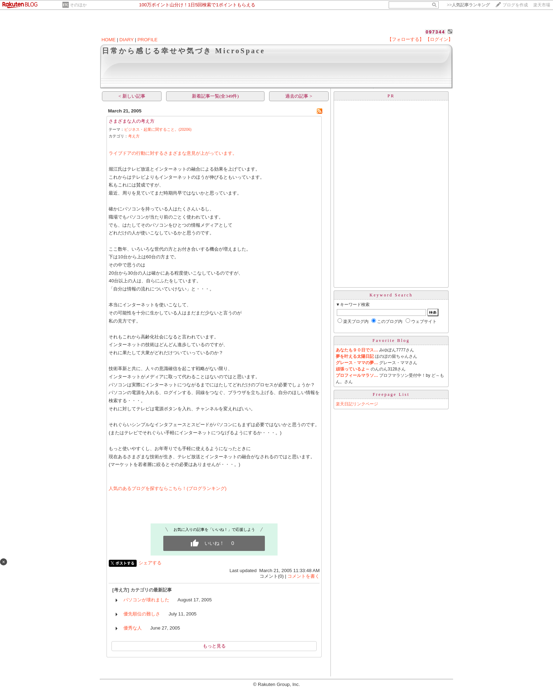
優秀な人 (132, 628)
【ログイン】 (439, 39)
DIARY (127, 39)
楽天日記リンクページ (357, 403)
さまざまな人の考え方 (131, 121)
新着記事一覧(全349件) (215, 96)
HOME (109, 39)
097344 (435, 32)
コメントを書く (303, 576)
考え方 (134, 136)
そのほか (78, 4)
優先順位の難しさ (141, 614)
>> (468, 4)
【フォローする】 (405, 39)
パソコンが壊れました (146, 599)
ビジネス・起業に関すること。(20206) (158, 129)
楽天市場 (541, 4)
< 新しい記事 (132, 96)
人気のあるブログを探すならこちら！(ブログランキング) (167, 488)
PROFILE (148, 39)
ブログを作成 (515, 4)
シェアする (150, 562)
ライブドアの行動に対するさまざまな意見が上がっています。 (173, 153)
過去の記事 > (298, 96)
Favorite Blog (390, 340)
